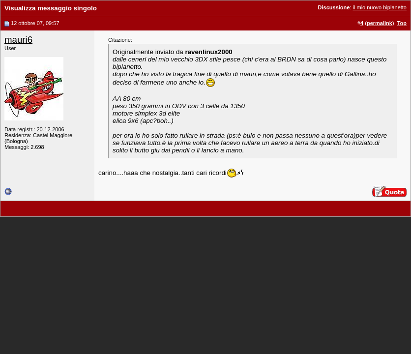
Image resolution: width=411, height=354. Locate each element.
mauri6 (18, 39)
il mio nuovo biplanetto (380, 7)
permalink (379, 23)
